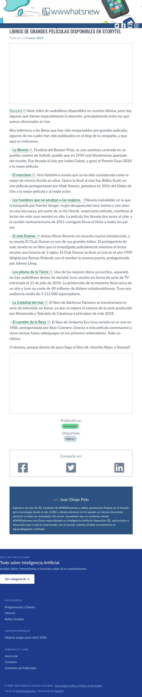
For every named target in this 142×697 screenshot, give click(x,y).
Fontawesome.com (26, 690)
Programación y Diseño (20, 607)
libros (71, 438)
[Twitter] (116, 25)
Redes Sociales (14, 619)
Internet (10, 613)
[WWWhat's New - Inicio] (71, 11)
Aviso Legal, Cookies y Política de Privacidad (78, 685)
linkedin (40, 529)
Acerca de (11, 656)
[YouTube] (129, 25)
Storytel (16, 110)
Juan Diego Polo (74, 499)
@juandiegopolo (23, 529)
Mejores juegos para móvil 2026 (26, 637)
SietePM (59, 690)
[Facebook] (123, 25)
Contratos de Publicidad (20, 668)
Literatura (70, 426)
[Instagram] (136, 25)
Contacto (11, 662)
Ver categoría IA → (17, 579)
